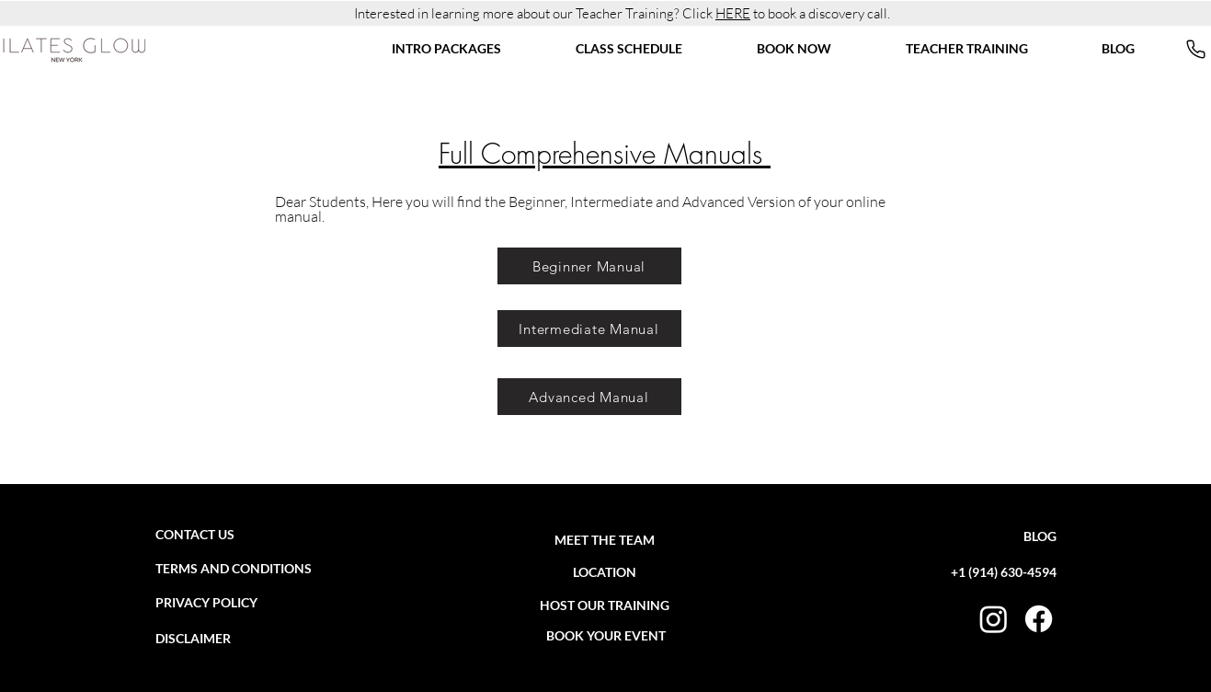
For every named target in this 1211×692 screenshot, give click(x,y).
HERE (732, 13)
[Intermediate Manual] (589, 328)
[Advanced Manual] (589, 396)
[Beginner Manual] (589, 266)
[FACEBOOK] (1039, 619)
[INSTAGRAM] (993, 619)
